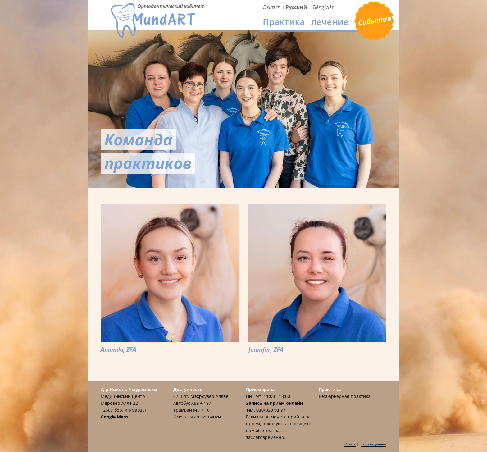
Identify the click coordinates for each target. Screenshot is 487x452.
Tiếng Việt (322, 7)
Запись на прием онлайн (274, 403)
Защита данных (373, 444)
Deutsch (271, 7)
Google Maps (114, 417)
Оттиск (350, 444)
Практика (284, 22)
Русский (296, 7)
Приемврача (374, 21)
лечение (329, 22)
